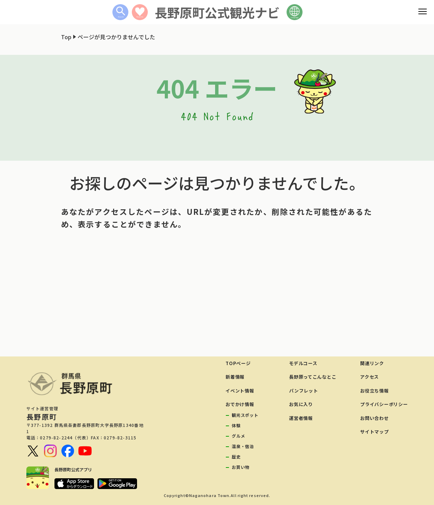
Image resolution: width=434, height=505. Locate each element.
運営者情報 (301, 418)
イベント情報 (239, 390)
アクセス (369, 376)
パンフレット (303, 390)
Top (66, 37)
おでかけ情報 (239, 404)
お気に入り (301, 404)
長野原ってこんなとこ (312, 376)
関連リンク (372, 363)
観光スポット (245, 415)
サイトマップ (374, 431)
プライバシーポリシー (384, 404)
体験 (236, 425)
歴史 (236, 457)
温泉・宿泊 (243, 446)
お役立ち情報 (374, 390)
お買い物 (240, 467)
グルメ (238, 436)
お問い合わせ (374, 418)
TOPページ (237, 363)
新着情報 (235, 376)
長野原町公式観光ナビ (217, 12)
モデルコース (303, 363)
